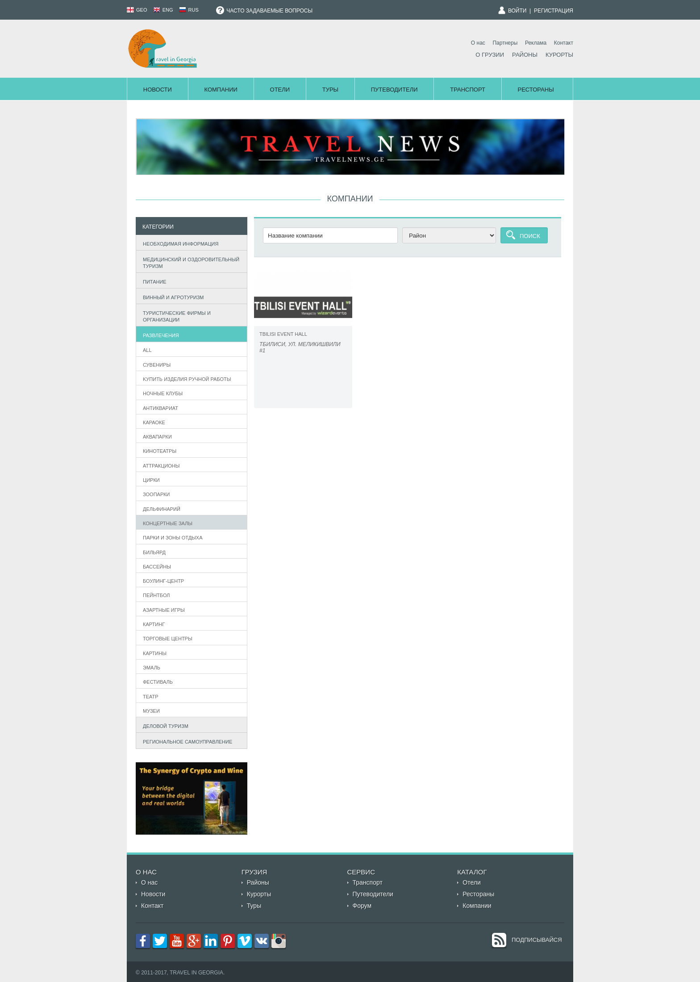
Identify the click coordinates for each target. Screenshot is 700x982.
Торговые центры (167, 638)
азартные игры (164, 610)
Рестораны (536, 89)
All (147, 350)
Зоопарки (156, 494)
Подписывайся (537, 939)
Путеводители (394, 89)
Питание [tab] (153, 280)
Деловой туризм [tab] (163, 725)
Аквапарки (157, 436)
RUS (189, 10)
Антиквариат (160, 408)
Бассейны (157, 566)
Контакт (563, 43)
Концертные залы (167, 523)
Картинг (154, 624)
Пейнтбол (156, 595)
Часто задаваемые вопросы (264, 11)
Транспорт (467, 89)
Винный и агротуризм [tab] (171, 296)
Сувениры (157, 365)
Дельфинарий (161, 509)
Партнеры (504, 43)
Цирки (151, 480)
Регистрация (553, 11)
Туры (330, 89)
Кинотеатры (159, 451)
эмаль (151, 667)
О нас (478, 43)
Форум (362, 905)
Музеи (151, 711)
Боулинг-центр (163, 581)
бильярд (154, 552)
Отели (280, 89)
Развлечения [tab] (159, 334)
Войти (517, 11)
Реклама (535, 43)
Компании (220, 89)
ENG (163, 10)
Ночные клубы (163, 393)
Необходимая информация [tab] (179, 243)
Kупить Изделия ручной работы (187, 379)
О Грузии (489, 54)
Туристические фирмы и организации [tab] (175, 316)
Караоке (154, 422)
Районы (525, 54)
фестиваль (158, 682)
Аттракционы (161, 465)
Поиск (530, 236)
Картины (155, 653)
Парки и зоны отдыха (173, 537)
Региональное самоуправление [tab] (186, 741)
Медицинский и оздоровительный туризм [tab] (189, 262)
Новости (157, 89)
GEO (137, 10)
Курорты (559, 54)
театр (150, 696)
